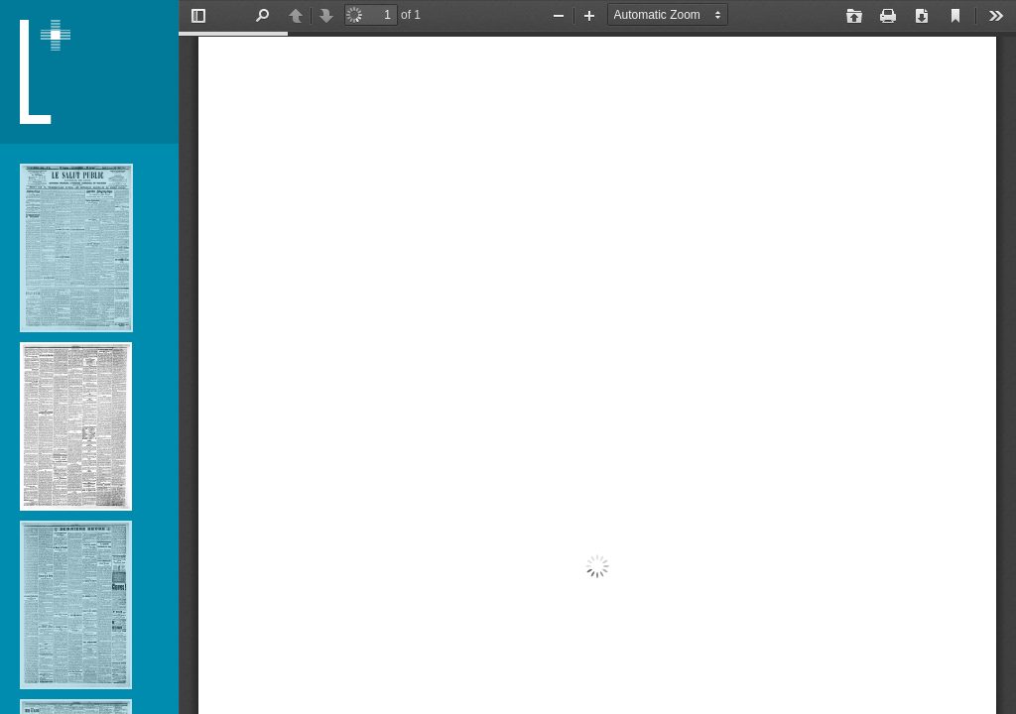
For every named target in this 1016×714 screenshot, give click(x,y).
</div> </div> (597, 357)
